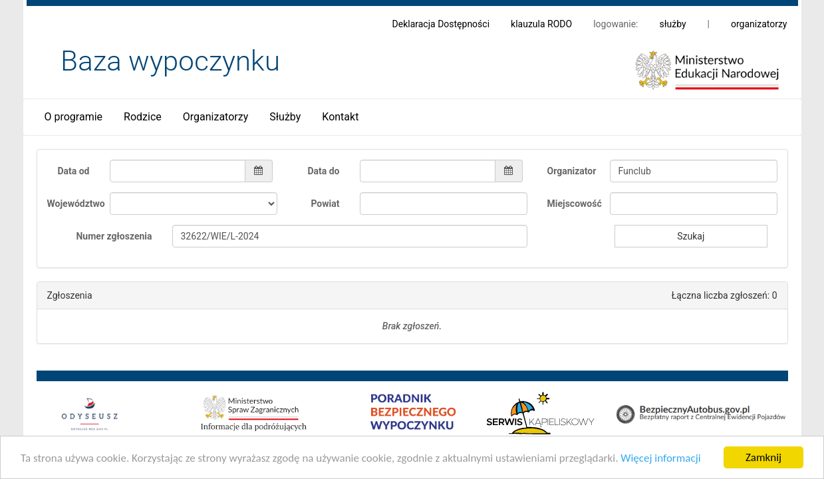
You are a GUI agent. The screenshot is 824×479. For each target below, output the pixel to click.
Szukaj (690, 236)
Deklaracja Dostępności (441, 24)
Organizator (572, 171)
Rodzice (143, 116)
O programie (74, 116)
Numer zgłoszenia (114, 236)
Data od (73, 171)
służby (672, 24)
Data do (323, 171)
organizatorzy (759, 24)
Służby (285, 116)
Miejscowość (573, 203)
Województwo (73, 203)
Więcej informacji (660, 460)
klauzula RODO (541, 24)
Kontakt (340, 116)
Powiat (325, 203)
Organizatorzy (215, 116)
